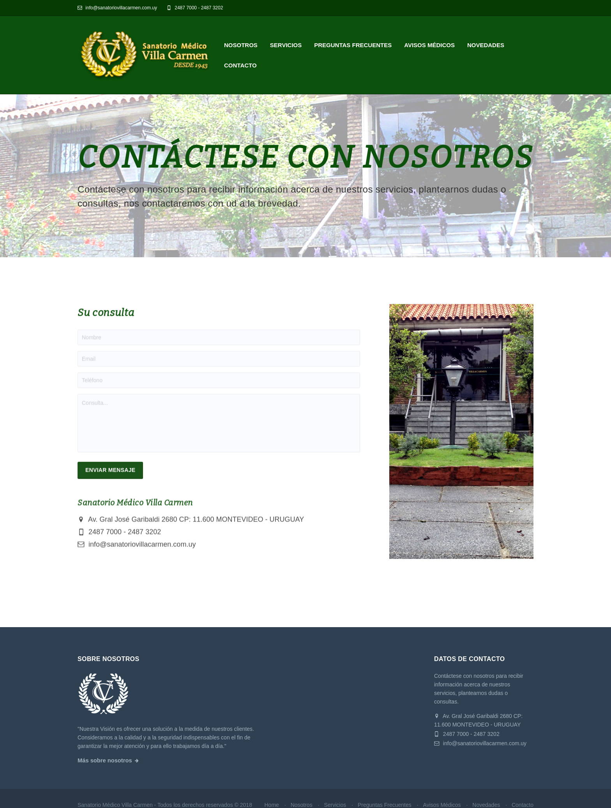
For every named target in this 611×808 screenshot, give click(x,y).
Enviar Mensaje (110, 478)
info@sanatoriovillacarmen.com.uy (117, 8)
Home (271, 805)
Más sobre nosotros (105, 760)
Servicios (286, 45)
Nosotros (241, 45)
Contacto (240, 65)
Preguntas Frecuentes (353, 45)
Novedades (485, 45)
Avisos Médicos (429, 45)
